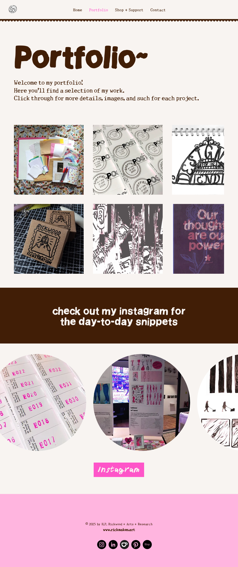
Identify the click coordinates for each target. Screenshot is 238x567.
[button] (141, 402)
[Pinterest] (135, 544)
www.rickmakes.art (119, 529)
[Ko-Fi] (124, 544)
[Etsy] (147, 544)
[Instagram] (119, 470)
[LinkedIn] (113, 544)
